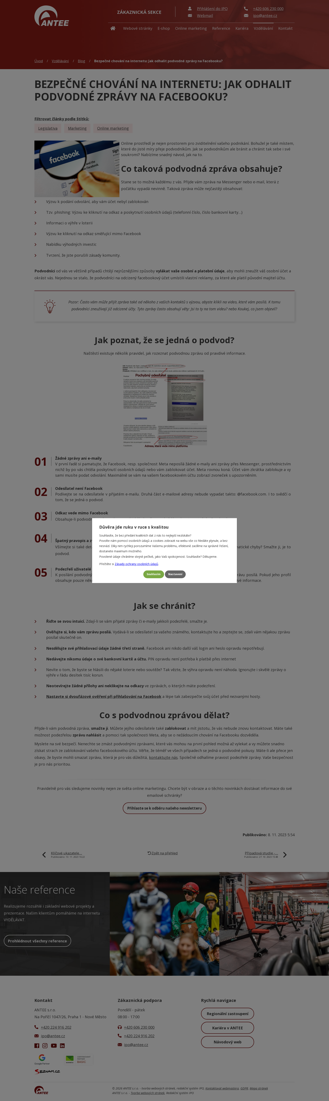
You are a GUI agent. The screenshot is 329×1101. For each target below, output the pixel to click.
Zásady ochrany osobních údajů (136, 563)
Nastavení (177, 574)
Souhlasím (151, 574)
